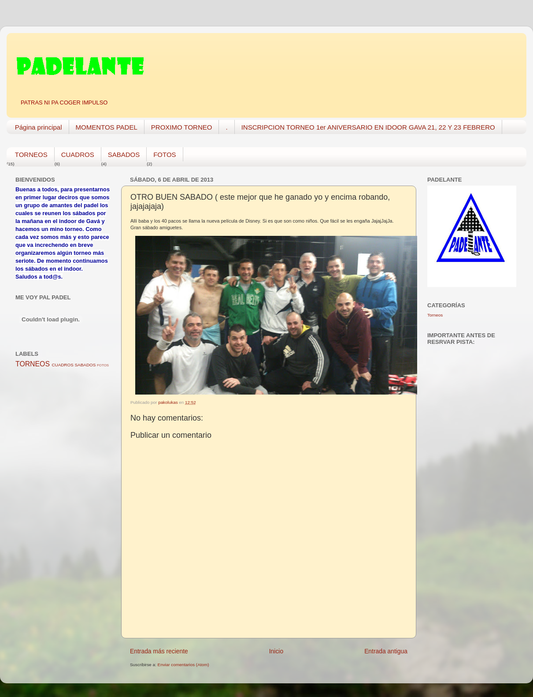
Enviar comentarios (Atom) (183, 664)
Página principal (38, 127)
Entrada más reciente (159, 651)
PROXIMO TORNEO (181, 127)
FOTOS (164, 154)
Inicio (276, 651)
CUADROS (77, 154)
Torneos (435, 315)
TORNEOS (31, 154)
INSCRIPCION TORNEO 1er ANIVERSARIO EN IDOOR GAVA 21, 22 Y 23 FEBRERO (368, 127)
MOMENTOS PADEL (106, 127)
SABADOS (124, 154)
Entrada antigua (385, 651)
